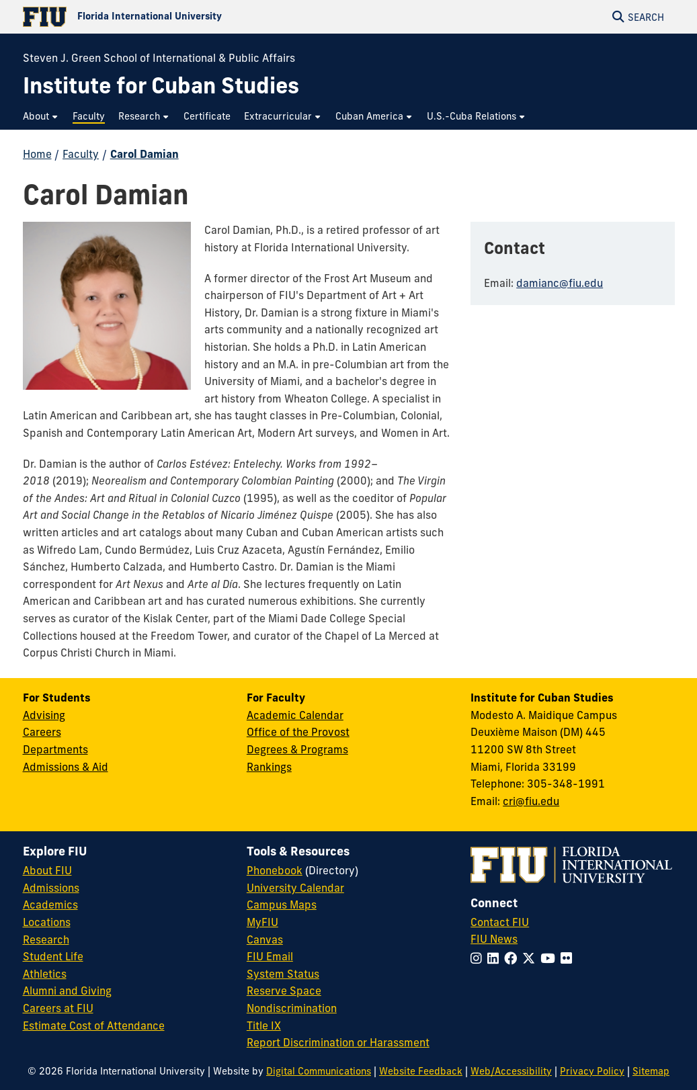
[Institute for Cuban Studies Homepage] (161, 86)
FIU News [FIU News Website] (494, 939)
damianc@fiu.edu (559, 283)
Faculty (81, 154)
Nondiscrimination (292, 1008)
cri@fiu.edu (531, 801)
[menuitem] (41, 116)
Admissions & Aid (65, 766)
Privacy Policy (592, 1071)
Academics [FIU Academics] (50, 904)
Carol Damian (144, 154)
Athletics (45, 973)
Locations (47, 922)
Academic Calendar (295, 715)
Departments (55, 749)
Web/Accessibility (511, 1071)
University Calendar (295, 887)
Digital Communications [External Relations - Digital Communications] (318, 1071)
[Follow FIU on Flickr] (569, 958)
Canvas (265, 939)
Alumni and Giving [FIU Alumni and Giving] (67, 990)
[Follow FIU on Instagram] (478, 958)
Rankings (269, 766)
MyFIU (262, 922)
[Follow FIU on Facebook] (513, 958)
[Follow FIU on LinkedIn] (495, 958)
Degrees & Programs (297, 749)
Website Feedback (420, 1071)
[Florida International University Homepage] (186, 17)
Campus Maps (282, 904)
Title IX (264, 1025)
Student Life (53, 956)
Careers (42, 732)
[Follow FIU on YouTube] (550, 958)
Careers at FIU (58, 1008)
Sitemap (650, 1071)
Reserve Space (284, 990)
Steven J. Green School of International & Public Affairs (159, 58)
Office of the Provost (298, 732)
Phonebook (274, 870)
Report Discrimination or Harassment (338, 1042)
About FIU (47, 870)
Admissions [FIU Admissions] (51, 887)
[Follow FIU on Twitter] (531, 958)
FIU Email (270, 956)
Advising (44, 715)
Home (37, 154)
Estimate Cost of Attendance (94, 1025)
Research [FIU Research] (46, 939)
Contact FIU (499, 922)
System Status (283, 973)
